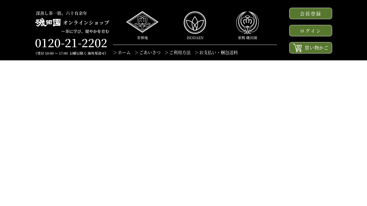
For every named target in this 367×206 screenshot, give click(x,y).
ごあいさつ (150, 52)
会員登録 (311, 13)
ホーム (124, 52)
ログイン (311, 30)
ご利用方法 (180, 52)
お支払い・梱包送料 (218, 52)
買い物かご (311, 48)
